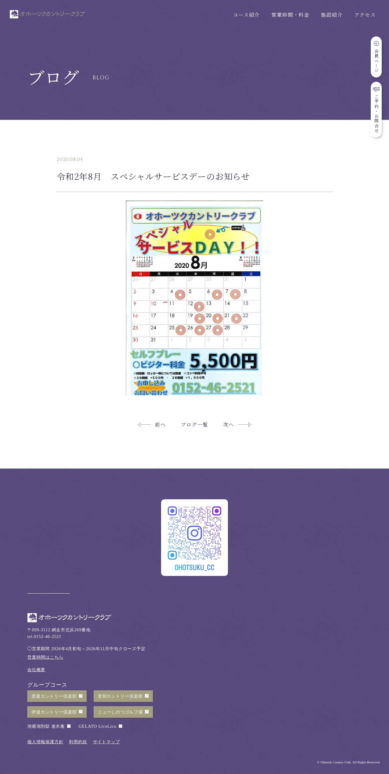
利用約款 (78, 741)
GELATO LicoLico (97, 726)
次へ (228, 424)
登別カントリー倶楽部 (120, 696)
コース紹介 (246, 14)
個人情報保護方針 (45, 741)
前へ (160, 424)
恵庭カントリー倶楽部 (54, 696)
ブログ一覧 (194, 424)
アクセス (365, 14)
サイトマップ (106, 741)
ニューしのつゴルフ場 (120, 712)
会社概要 (36, 669)
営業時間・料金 (290, 14)
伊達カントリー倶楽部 (54, 712)
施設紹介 (332, 14)
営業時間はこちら (45, 657)
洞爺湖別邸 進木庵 (46, 726)
